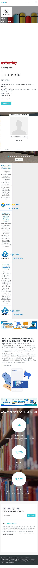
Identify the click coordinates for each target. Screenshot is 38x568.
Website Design (21, 559)
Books (2, 21)
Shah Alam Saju (22, 84)
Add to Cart (6, 103)
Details (7, 149)
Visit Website (7, 365)
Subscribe (31, 515)
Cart (19, 149)
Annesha (3, 86)
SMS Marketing (23, 348)
